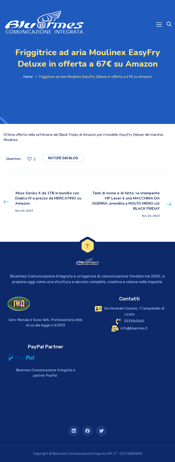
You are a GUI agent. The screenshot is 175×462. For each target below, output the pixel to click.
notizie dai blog (63, 158)
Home (28, 77)
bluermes (13, 159)
